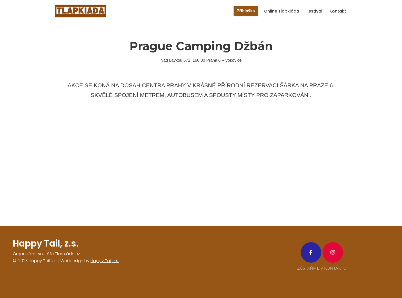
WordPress (93, 291)
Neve (59, 291)
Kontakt (337, 11)
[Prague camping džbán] (201, 165)
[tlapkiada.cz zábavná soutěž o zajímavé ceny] (80, 11)
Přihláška (246, 11)
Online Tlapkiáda (281, 11)
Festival (314, 11)
